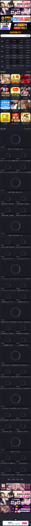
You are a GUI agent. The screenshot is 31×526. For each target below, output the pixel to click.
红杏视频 (27, 65)
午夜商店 (7, 65)
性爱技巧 (27, 62)
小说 (2, 61)
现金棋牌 (21, 42)
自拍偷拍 (14, 45)
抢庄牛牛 (27, 42)
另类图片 (27, 57)
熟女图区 (21, 57)
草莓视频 (14, 65)
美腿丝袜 (7, 57)
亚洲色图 (14, 55)
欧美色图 (21, 55)
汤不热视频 (21, 65)
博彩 (2, 41)
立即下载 (24, 523)
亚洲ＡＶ (7, 45)
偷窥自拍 (7, 55)
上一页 (13, 479)
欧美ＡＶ (21, 45)
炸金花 (14, 42)
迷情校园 (7, 62)
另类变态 (27, 52)
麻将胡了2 (8, 42)
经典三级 (14, 52)
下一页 (17, 479)
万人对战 (21, 40)
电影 (2, 51)
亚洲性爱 (7, 50)
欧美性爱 (27, 50)
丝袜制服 (14, 47)
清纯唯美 (14, 57)
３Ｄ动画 (27, 45)
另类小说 (14, 62)
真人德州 (14, 40)
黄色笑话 (21, 62)
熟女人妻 (7, 47)
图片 (2, 56)
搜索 (28, 35)
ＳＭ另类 (27, 47)
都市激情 (7, 60)
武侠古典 (27, 60)
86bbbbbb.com (15, 32)
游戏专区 (27, 40)
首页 (9, 479)
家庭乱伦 (14, 60)
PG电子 (7, 40)
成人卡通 (21, 50)
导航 (2, 66)
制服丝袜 (7, 52)
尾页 (22, 479)
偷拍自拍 (14, 50)
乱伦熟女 (21, 52)
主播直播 (21, 47)
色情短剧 (7, 67)
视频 (2, 46)
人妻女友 (21, 60)
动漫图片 (27, 55)
